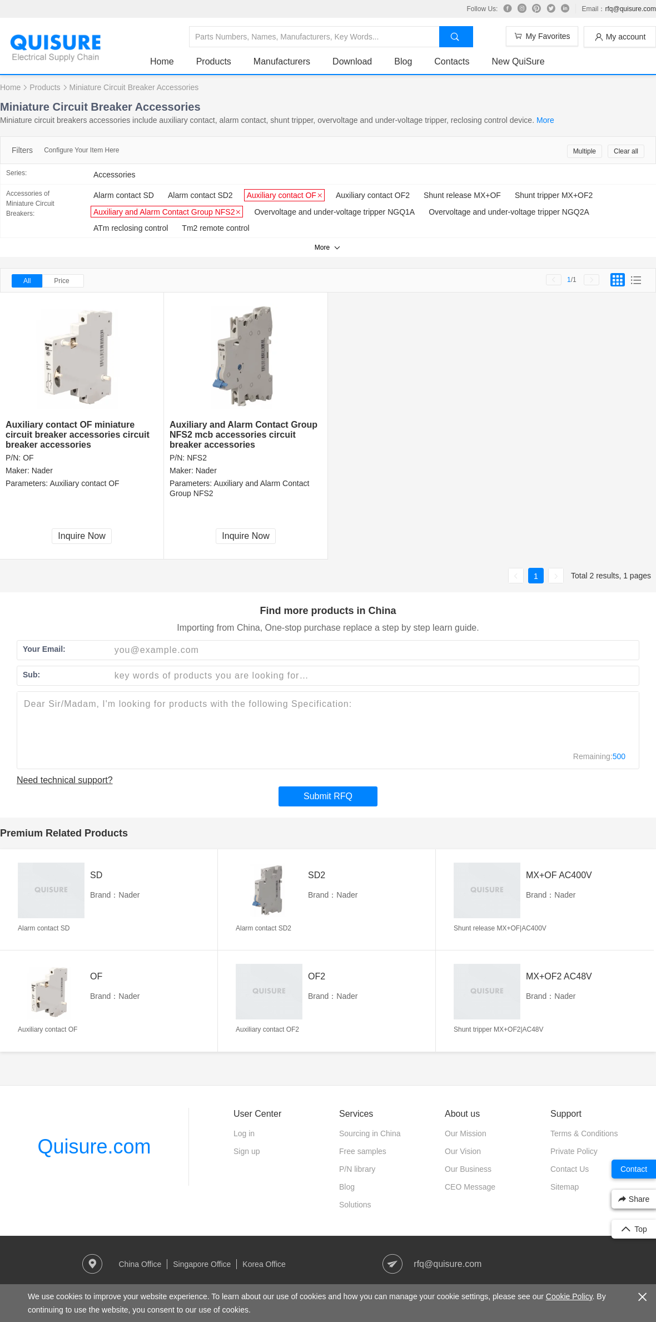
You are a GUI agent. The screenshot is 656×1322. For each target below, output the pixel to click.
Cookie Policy (569, 1296)
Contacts (451, 61)
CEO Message (470, 1186)
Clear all (626, 151)
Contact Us (569, 1169)
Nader (42, 470)
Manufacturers (282, 61)
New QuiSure (517, 61)
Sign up (246, 1151)
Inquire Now (81, 536)
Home (162, 61)
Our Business (468, 1169)
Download (352, 61)
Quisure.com (94, 1146)
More (545, 120)
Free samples (362, 1151)
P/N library (357, 1169)
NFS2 (197, 457)
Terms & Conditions (584, 1133)
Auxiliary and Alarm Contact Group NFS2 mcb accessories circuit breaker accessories (243, 434)
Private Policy (574, 1151)
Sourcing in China (370, 1133)
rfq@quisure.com (630, 9)
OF (28, 457)
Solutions (355, 1204)
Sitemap (564, 1186)
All (27, 281)
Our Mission (465, 1133)
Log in (244, 1133)
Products (213, 61)
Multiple (584, 151)
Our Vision (463, 1151)
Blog (403, 61)
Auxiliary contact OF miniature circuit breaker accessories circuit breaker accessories (78, 434)
